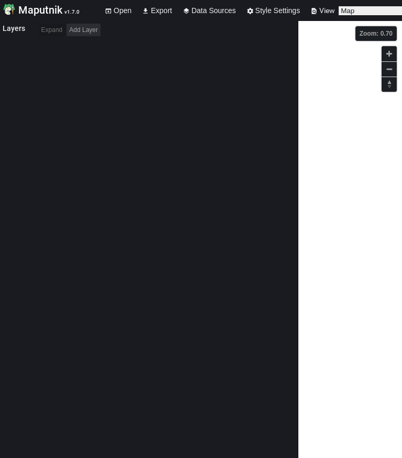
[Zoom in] (389, 53)
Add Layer (83, 30)
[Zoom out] (389, 69)
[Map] (350, 239)
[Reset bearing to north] (389, 84)
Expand (52, 30)
